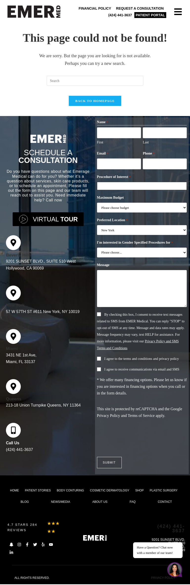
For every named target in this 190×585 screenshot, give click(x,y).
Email (102, 158)
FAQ (133, 502)
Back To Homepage (95, 106)
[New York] (13, 295)
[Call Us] (13, 433)
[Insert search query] (95, 81)
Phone (148, 158)
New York (15, 308)
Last (146, 146)
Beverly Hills (18, 257)
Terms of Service (141, 419)
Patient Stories (38, 491)
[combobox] (143, 190)
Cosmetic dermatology (109, 491)
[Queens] (13, 389)
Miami (12, 351)
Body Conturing (70, 491)
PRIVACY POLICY (163, 578)
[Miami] (13, 339)
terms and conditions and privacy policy (151, 362)
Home (14, 491)
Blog (25, 502)
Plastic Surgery (163, 491)
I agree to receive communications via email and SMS (141, 373)
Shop (139, 491)
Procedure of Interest (114, 180)
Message (103, 269)
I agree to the (141, 362)
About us (99, 502)
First (100, 146)
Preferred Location (112, 224)
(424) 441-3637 (19, 452)
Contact (165, 502)
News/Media (60, 502)
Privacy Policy (108, 419)
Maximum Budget (110, 201)
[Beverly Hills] (13, 245)
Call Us (12, 446)
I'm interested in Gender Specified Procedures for (135, 246)
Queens (13, 401)
